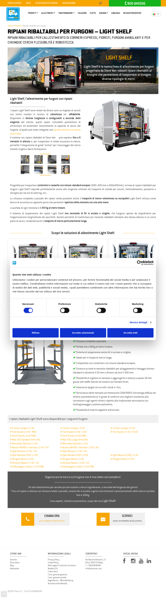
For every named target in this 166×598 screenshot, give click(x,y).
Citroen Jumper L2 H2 (22, 428)
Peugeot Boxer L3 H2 (72, 458)
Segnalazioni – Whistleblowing (60, 580)
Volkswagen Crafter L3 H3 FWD (27, 466)
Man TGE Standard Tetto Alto (25, 439)
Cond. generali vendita (57, 577)
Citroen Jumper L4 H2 (123, 428)
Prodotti (32, 13)
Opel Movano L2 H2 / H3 (23, 451)
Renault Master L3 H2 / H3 (74, 462)
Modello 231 (53, 568)
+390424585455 (94, 565)
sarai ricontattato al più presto (119, 519)
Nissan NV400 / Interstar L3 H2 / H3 (79, 447)
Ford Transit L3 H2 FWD (73, 435)
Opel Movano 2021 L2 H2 (24, 455)
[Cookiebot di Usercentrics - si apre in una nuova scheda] (139, 262)
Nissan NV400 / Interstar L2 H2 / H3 (29, 447)
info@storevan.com (93, 568)
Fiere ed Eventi (14, 3)
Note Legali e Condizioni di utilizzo (62, 565)
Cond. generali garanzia (57, 574)
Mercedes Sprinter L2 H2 (24, 443)
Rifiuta (35, 332)
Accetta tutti (130, 332)
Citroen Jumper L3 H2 (72, 428)
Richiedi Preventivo (132, 13)
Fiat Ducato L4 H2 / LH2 (73, 431)
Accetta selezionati (83, 332)
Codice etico (53, 571)
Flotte (93, 13)
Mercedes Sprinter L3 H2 (74, 443)
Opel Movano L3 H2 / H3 (73, 451)
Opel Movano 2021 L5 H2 (124, 455)
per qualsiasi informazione (43, 519)
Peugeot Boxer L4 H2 (122, 458)
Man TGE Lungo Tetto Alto (74, 439)
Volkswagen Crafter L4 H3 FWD (77, 466)
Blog (28, 3)
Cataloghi (115, 13)
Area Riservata (68, 3)
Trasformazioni (65, 13)
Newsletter (14, 568)
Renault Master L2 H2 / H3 (24, 462)
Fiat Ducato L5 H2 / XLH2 (124, 431)
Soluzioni (82, 13)
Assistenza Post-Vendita (57, 583)
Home (10, 26)
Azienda (102, 13)
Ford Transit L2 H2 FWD (23, 435)
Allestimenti (47, 13)
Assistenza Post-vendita (47, 3)
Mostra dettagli (138, 322)
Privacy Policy (53, 559)
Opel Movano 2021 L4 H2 (74, 455)
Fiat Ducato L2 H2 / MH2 (23, 431)
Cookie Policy (53, 562)
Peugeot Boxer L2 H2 (22, 458)
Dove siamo (14, 562)
